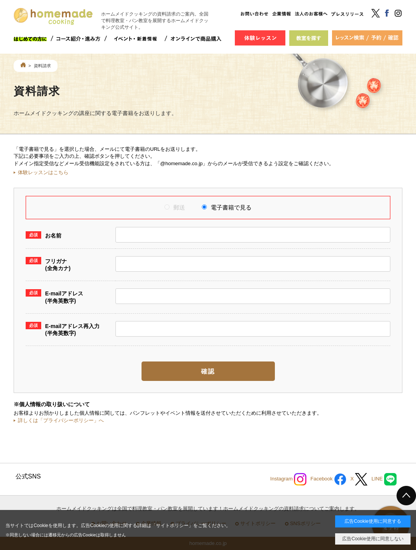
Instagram (288, 479)
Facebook (328, 479)
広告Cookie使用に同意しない (372, 538)
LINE (384, 479)
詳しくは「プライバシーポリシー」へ (61, 420)
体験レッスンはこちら (43, 172)
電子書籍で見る (227, 207)
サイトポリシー (172, 525)
